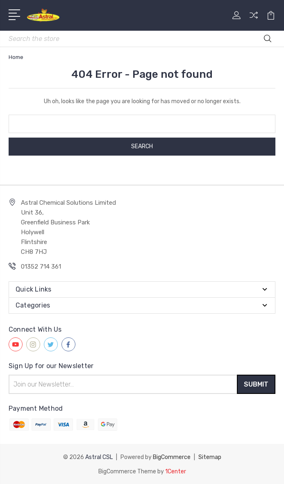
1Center (175, 470)
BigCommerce (172, 456)
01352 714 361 (41, 266)
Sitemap (209, 456)
